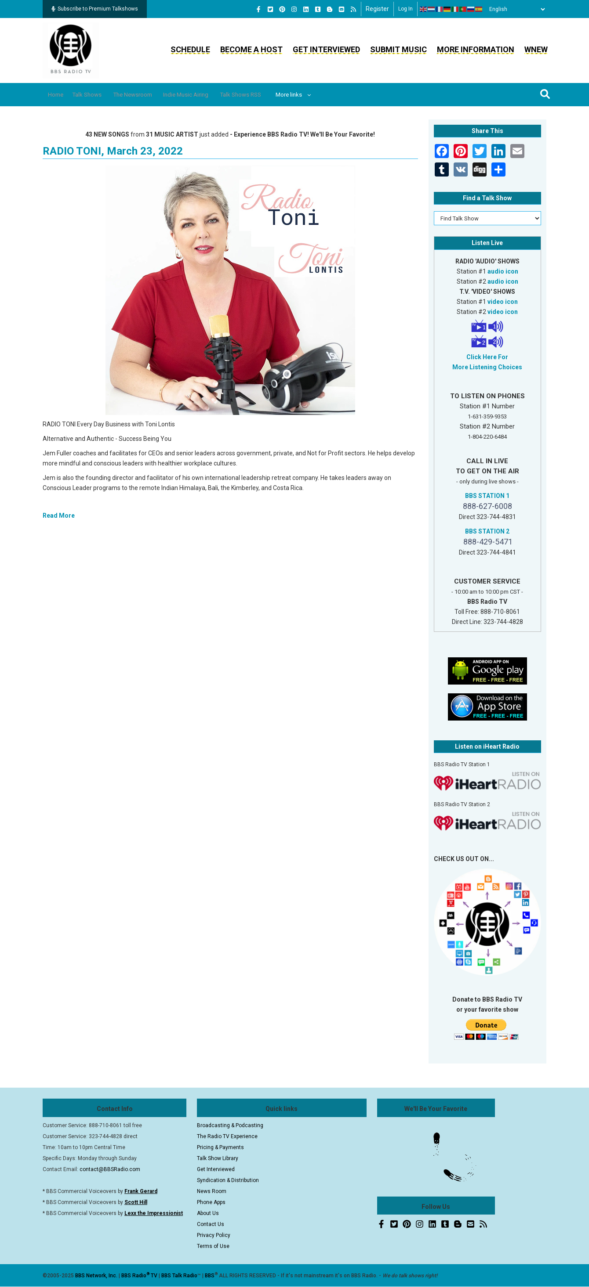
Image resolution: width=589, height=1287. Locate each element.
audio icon (502, 271)
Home (59, 94)
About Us (208, 1213)
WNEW (536, 49)
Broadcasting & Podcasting (230, 1125)
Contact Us (210, 1224)
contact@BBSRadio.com (110, 1169)
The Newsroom (150, 94)
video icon (502, 301)
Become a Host (251, 49)
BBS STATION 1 (487, 495)
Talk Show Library (217, 1158)
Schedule (190, 49)
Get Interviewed (326, 49)
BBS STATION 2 (487, 531)
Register (377, 8)
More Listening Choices (487, 367)
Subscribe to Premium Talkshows (94, 9)
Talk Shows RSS (275, 94)
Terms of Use (213, 1246)
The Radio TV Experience (227, 1136)
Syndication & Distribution (228, 1180)
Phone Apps (211, 1202)
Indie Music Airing (212, 94)
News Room (211, 1191)
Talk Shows (96, 94)
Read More (59, 515)
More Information (475, 49)
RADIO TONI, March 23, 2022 (113, 151)
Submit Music (398, 49)
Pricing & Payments (220, 1147)
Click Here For (487, 357)
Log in (405, 9)
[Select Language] (514, 9)
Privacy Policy (213, 1235)
